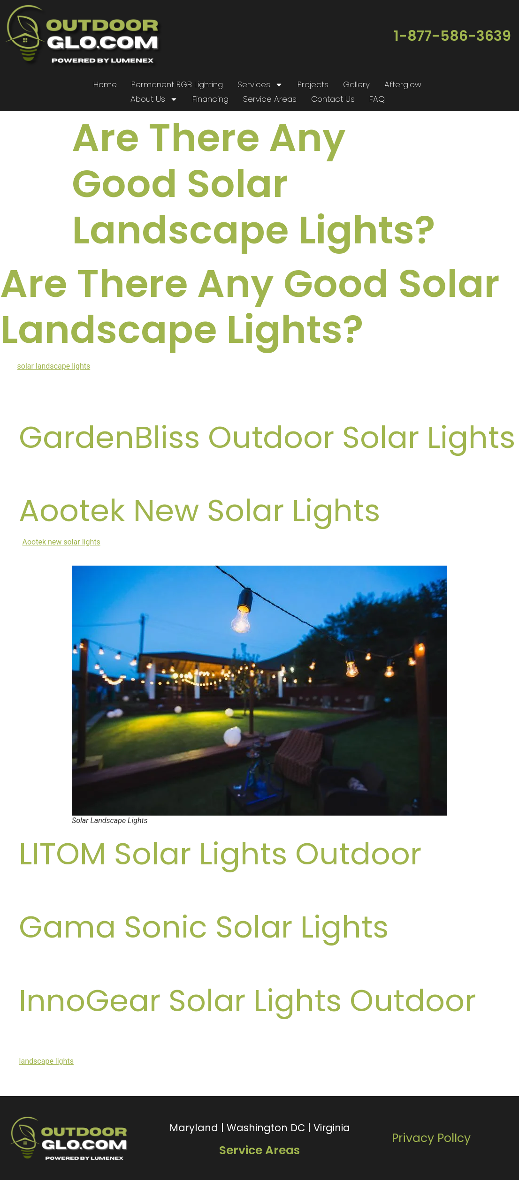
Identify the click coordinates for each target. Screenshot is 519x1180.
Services (260, 84)
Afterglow (402, 84)
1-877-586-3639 (452, 36)
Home (105, 84)
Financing (210, 99)
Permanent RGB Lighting (177, 84)
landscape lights (46, 1061)
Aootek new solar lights (61, 541)
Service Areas (270, 99)
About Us (154, 99)
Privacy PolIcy (431, 1138)
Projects (313, 84)
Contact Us (333, 99)
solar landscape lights (54, 366)
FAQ (377, 99)
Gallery (356, 84)
